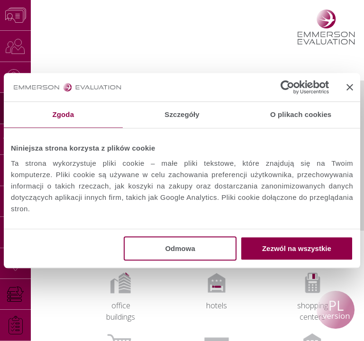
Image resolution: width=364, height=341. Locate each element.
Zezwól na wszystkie (296, 248)
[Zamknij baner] (349, 87)
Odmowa (180, 248)
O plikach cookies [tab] (300, 114)
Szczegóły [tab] (181, 114)
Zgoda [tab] (63, 114)
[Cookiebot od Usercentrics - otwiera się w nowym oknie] (287, 87)
